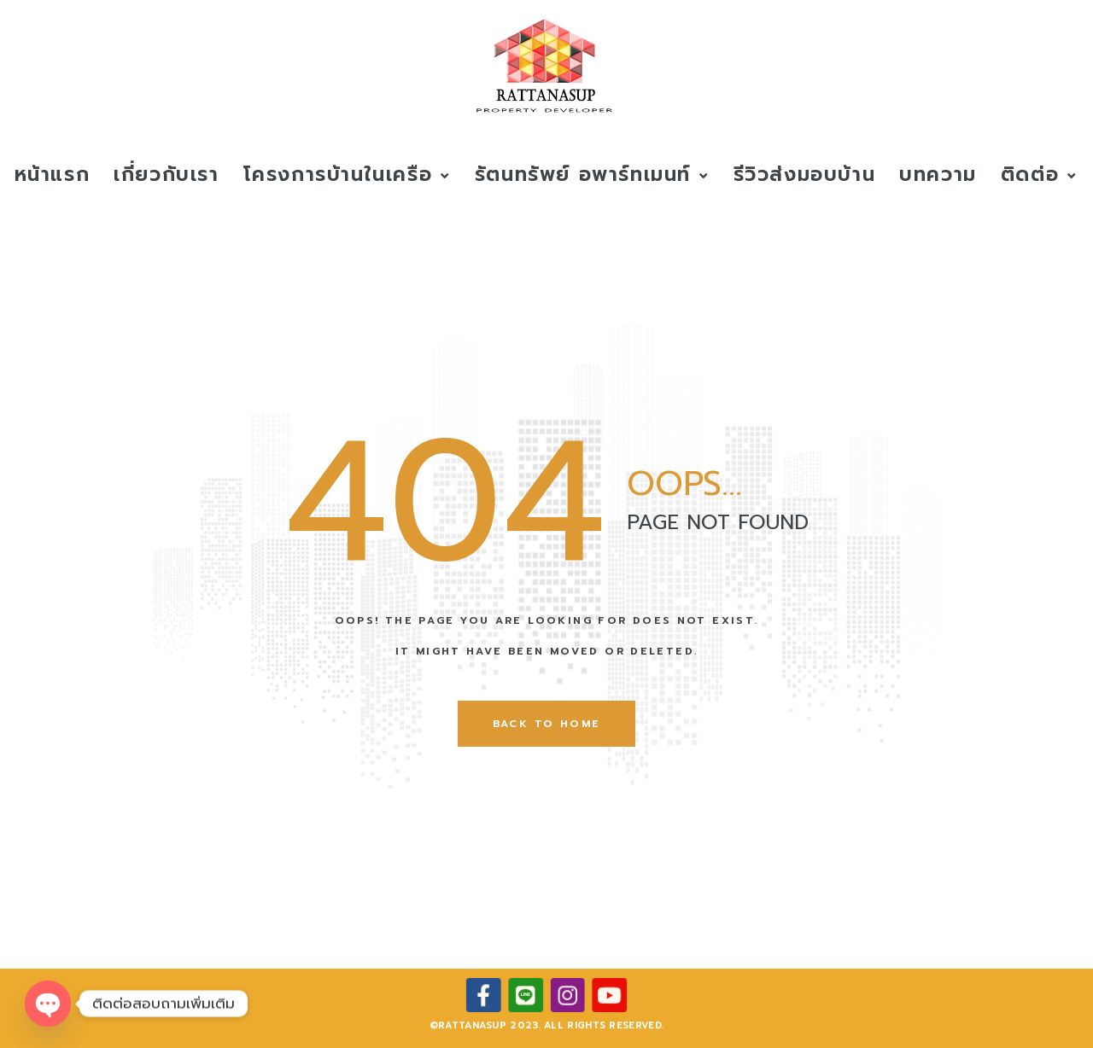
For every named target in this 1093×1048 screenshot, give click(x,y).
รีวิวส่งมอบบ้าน (805, 174)
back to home (547, 723)
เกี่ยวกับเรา (166, 174)
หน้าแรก (53, 174)
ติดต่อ (1039, 174)
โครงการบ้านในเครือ (347, 174)
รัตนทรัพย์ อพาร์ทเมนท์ (592, 174)
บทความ (938, 174)
